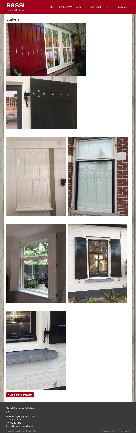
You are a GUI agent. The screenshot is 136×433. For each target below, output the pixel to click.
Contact (123, 7)
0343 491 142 (14, 423)
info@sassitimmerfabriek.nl (21, 426)
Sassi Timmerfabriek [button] (72, 7)
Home (53, 7)
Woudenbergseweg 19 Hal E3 (20, 416)
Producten (96, 7)
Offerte (110, 7)
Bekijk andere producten (20, 395)
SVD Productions (122, 431)
